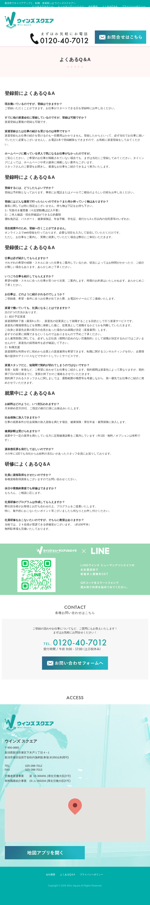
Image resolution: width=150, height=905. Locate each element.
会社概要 (50, 874)
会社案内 (93, 6)
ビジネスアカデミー (42, 6)
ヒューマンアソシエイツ (71, 6)
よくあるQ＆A (109, 6)
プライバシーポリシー (133, 6)
